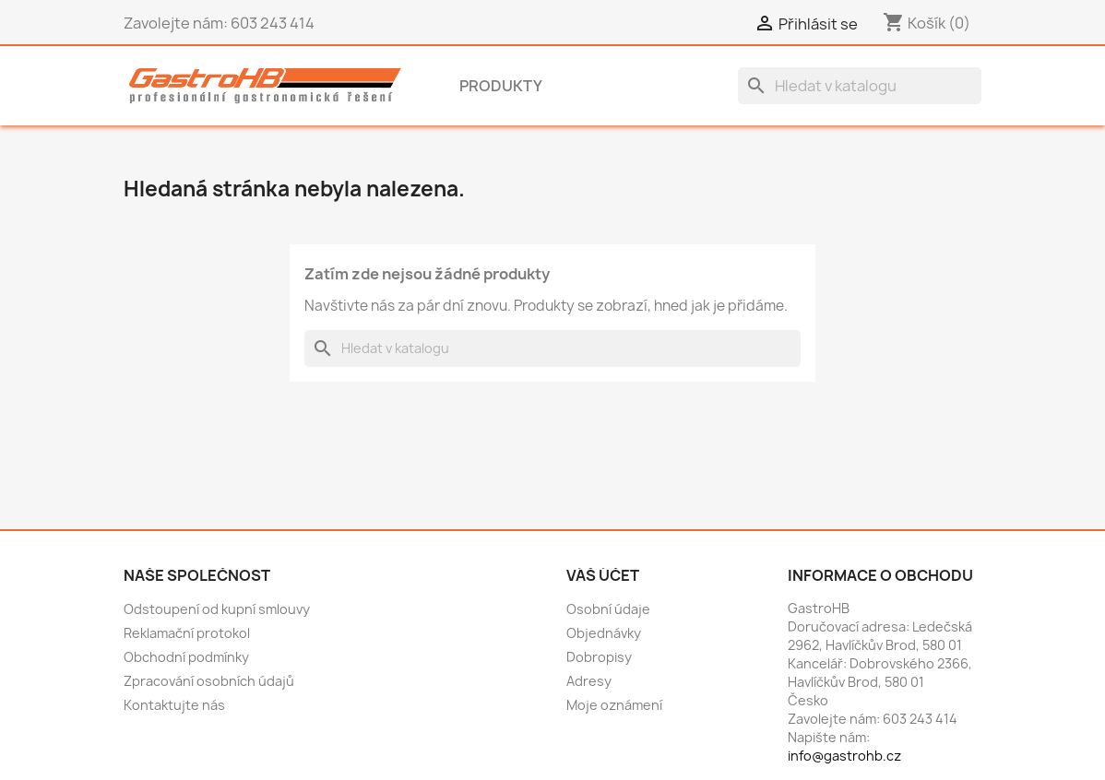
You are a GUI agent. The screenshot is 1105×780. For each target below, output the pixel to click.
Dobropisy (599, 657)
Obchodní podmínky (186, 657)
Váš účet (602, 575)
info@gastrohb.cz (844, 755)
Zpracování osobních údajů (209, 681)
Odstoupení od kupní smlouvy (217, 609)
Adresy (589, 681)
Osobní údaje (608, 609)
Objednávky (603, 633)
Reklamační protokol (187, 633)
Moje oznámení (614, 705)
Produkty (500, 86)
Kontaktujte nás (174, 705)
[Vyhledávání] (859, 85)
